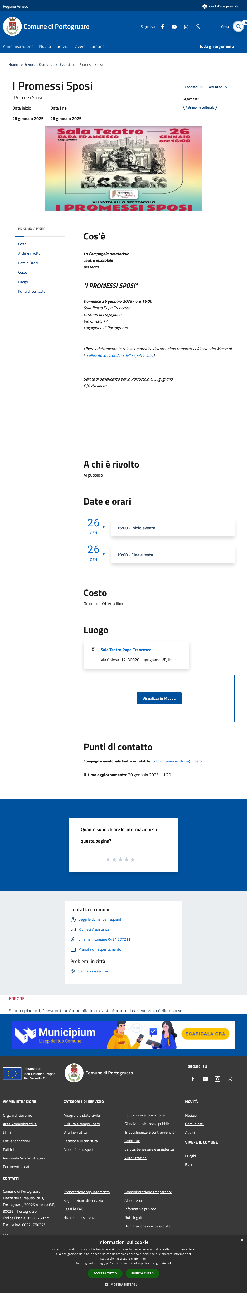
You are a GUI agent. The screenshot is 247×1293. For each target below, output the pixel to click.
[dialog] (123, 1264)
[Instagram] (184, 26)
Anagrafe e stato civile (82, 1115)
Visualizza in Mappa (159, 698)
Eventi (64, 64)
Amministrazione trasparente (148, 1192)
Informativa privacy (140, 1209)
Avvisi (190, 1132)
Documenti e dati (16, 1166)
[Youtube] (172, 26)
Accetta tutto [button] (105, 1273)
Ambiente (132, 1141)
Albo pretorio (134, 1200)
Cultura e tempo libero (82, 1124)
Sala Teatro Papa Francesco (126, 649)
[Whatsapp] (196, 26)
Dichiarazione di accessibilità (147, 1226)
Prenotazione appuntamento (87, 1192)
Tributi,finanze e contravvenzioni (150, 1132)
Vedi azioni (219, 87)
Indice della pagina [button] (31, 228)
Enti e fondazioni (16, 1141)
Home (13, 64)
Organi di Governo (17, 1115)
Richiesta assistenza (80, 1217)
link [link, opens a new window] (169, 1263)
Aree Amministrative (20, 1124)
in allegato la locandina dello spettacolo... (119, 355)
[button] (123, 1284)
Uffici (7, 1132)
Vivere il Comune (39, 64)
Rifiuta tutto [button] (142, 1273)
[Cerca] (238, 26)
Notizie (191, 1115)
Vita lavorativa (75, 1132)
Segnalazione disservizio (83, 1200)
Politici (8, 1149)
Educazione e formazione (144, 1115)
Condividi (194, 87)
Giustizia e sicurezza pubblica (147, 1123)
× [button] (241, 1240)
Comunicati (194, 1124)
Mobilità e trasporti (79, 1149)
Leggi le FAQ (74, 1209)
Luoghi (190, 1156)
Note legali (133, 1217)
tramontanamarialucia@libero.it (179, 761)
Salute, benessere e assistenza (149, 1149)
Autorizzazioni (135, 1158)
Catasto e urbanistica (81, 1141)
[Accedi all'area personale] (220, 6)
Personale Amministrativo (24, 1158)
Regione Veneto (15, 6)
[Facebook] (160, 26)
